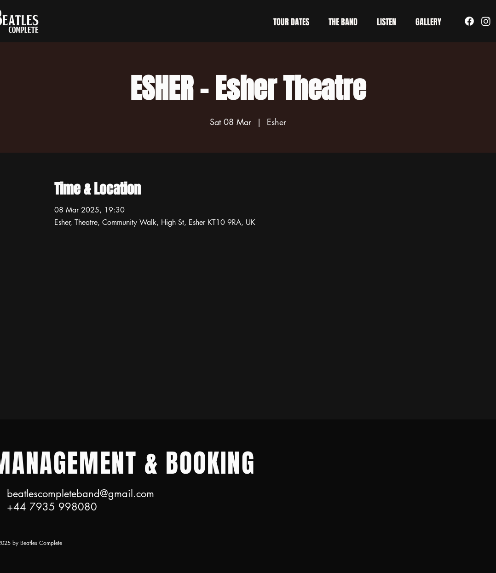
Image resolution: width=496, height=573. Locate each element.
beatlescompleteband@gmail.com (80, 493)
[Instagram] (486, 21)
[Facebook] (469, 21)
